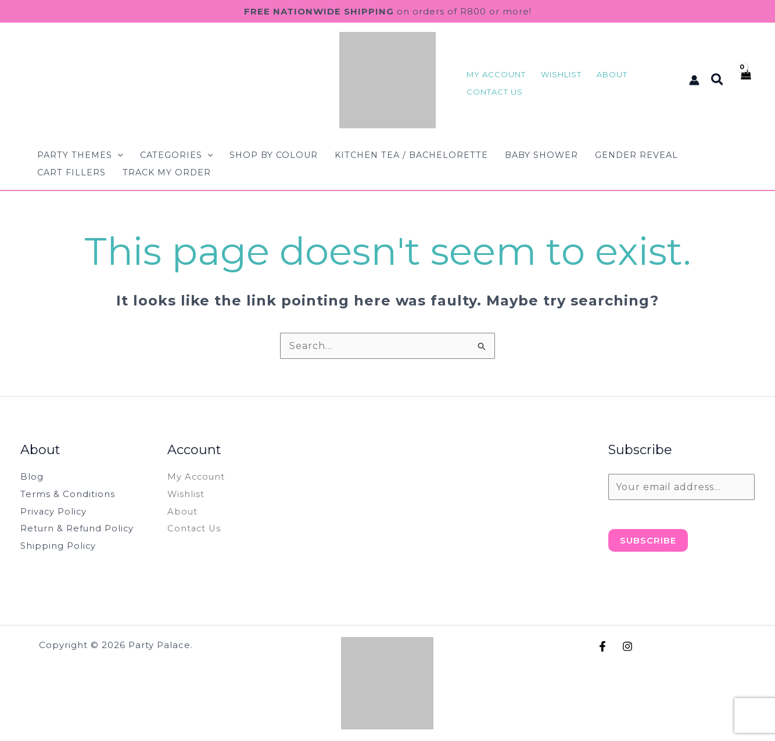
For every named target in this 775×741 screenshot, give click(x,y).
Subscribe (648, 540)
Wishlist (187, 493)
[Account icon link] (694, 80)
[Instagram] (627, 646)
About (183, 511)
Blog (32, 476)
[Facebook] (602, 646)
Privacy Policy (56, 511)
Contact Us (195, 528)
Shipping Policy (60, 545)
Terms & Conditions (70, 493)
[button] (717, 80)
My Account (198, 476)
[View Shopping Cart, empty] (745, 80)
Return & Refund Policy (82, 528)
